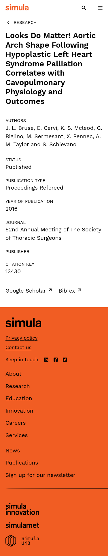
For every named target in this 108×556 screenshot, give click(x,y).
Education (18, 398)
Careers (15, 423)
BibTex (70, 290)
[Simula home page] (23, 331)
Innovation (19, 410)
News (12, 450)
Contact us (18, 347)
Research (21, 22)
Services (16, 435)
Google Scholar (29, 290)
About (13, 373)
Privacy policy (21, 338)
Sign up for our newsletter (40, 475)
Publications (21, 462)
